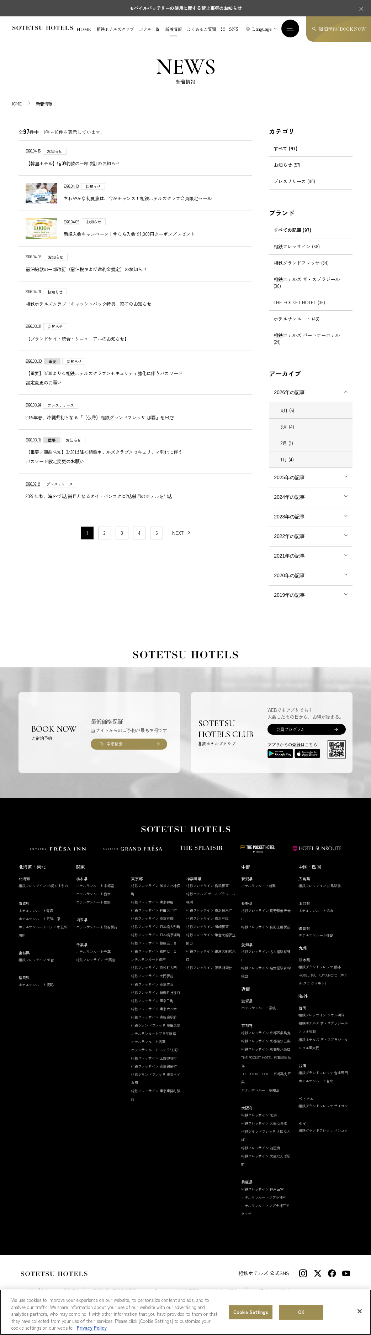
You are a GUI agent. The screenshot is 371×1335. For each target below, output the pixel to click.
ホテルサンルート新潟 (258, 885)
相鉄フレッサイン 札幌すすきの (43, 885)
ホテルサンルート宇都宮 (95, 885)
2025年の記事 (289, 477)
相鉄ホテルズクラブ (115, 29)
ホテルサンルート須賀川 (37, 984)
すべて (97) (285, 148)
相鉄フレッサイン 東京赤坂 (152, 984)
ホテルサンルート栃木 (93, 893)
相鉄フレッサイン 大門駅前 (152, 975)
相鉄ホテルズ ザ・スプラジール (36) (307, 282)
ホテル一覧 (149, 29)
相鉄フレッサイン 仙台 (36, 959)
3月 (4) (287, 426)
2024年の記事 (289, 497)
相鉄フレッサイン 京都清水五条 (266, 1041)
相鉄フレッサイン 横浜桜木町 (209, 910)
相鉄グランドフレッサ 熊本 (319, 966)
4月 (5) (287, 410)
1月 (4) (287, 459)
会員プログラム (290, 729)
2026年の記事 (289, 392)
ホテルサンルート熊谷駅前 (96, 927)
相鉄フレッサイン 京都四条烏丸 (266, 1032)
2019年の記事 (289, 595)
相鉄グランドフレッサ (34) (301, 262)
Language (262, 29)
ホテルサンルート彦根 (258, 1007)
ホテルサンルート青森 (35, 910)
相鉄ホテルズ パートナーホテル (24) (307, 338)
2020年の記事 (289, 575)
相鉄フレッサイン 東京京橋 (152, 918)
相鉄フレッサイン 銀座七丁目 (154, 951)
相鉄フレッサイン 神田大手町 (154, 910)
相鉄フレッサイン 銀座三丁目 (154, 943)
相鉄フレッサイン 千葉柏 (95, 959)
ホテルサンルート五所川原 (39, 918)
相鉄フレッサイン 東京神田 (152, 902)
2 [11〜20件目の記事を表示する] (104, 532)
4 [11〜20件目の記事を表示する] (139, 532)
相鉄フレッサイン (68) (297, 246)
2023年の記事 (289, 516)
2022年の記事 (289, 536)
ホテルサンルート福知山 (260, 1090)
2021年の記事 (289, 556)
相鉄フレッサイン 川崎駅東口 (209, 926)
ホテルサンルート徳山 (315, 910)
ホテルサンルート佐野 (93, 902)
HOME (83, 29)
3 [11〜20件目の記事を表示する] (122, 532)
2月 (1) (287, 443)
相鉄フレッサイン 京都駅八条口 (266, 1049)
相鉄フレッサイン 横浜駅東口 (209, 885)
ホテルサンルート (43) (296, 318)
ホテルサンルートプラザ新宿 (153, 1033)
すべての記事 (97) (292, 230)
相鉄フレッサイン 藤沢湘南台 (209, 967)
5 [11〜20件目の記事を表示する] (156, 532)
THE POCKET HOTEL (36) (299, 302)
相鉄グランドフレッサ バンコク (323, 1130)
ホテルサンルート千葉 (93, 951)
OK (301, 1312)
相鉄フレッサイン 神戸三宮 (262, 1189)
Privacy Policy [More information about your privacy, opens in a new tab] (92, 1328)
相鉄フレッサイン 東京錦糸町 (154, 1066)
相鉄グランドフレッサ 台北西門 (323, 1072)
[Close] (359, 1311)
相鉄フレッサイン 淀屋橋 (260, 1147)
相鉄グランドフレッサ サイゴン (323, 1105)
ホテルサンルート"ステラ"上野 (154, 1049)
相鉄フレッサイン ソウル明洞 (321, 1015)
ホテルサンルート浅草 (148, 1041)
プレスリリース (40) (294, 181)
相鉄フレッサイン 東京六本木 (154, 1008)
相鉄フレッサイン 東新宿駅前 (154, 1017)
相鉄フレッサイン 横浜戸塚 (207, 918)
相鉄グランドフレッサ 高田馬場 (155, 1025)
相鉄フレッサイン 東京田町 (152, 1000)
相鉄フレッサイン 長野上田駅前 (266, 927)
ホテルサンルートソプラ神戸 (263, 1197)
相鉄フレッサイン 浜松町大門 (154, 967)
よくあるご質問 (201, 29)
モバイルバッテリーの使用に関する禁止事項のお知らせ (185, 8)
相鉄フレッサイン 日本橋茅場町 (155, 934)
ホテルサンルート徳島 (315, 935)
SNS (233, 29)
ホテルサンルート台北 (315, 1080)
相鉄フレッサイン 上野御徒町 (154, 1058)
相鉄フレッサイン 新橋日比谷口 (155, 992)
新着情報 (173, 29)
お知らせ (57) (287, 164)
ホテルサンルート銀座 (148, 959)
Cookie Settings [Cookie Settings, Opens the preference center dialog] (250, 1312)
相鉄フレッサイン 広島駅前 (319, 885)
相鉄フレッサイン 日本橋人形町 (155, 926)
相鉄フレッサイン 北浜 (259, 1115)
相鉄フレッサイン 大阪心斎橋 (264, 1123)
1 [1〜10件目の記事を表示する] (87, 532)
